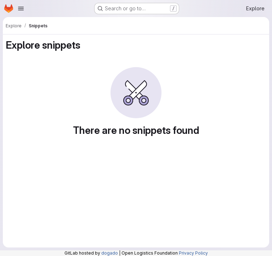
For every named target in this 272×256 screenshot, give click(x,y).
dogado (109, 253)
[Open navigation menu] (21, 8)
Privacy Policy (193, 253)
